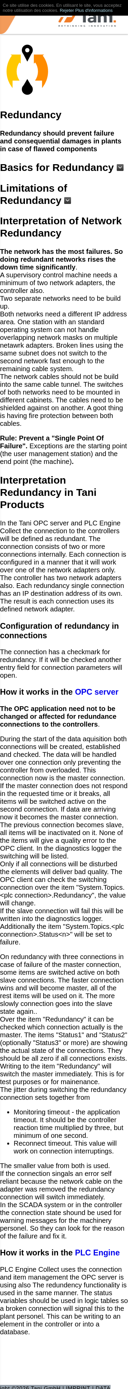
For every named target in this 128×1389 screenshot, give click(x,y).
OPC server (96, 692)
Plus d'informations (93, 10)
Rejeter (67, 10)
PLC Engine (97, 1252)
